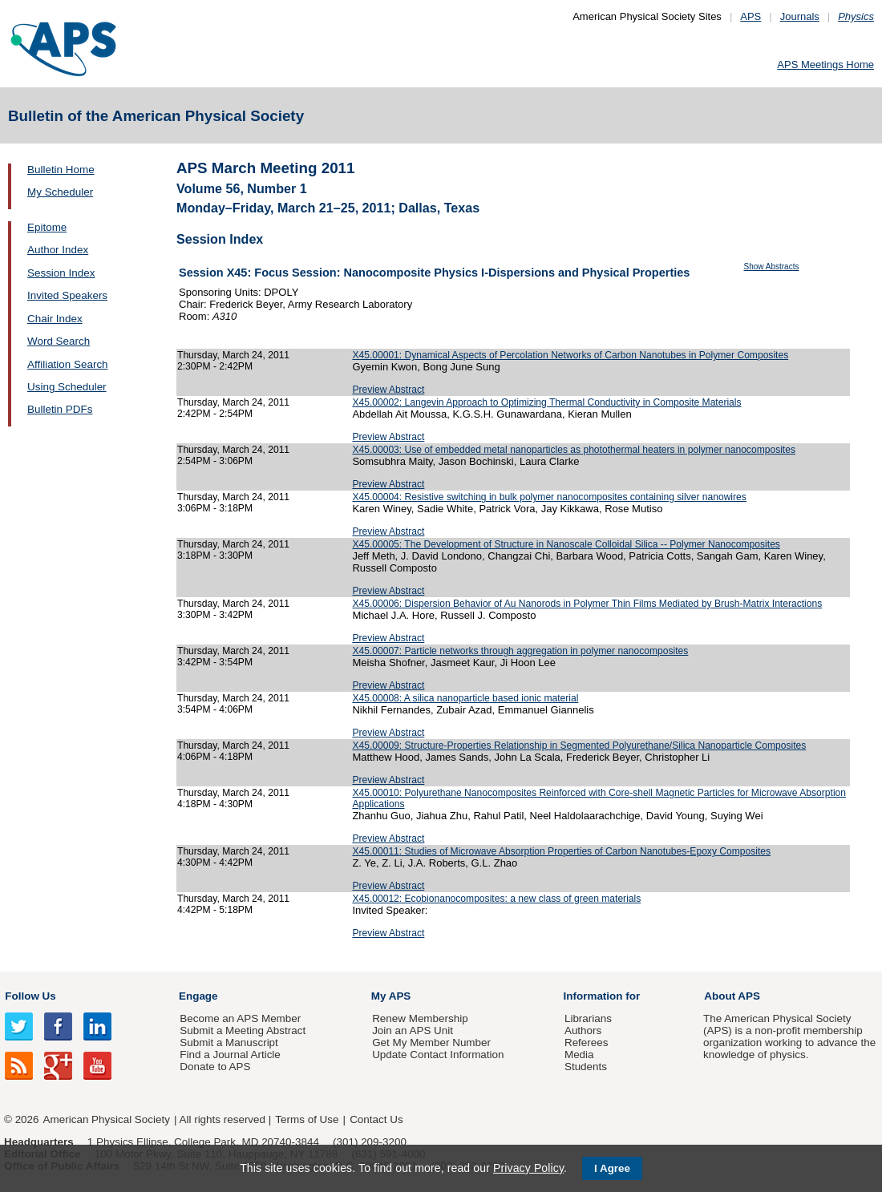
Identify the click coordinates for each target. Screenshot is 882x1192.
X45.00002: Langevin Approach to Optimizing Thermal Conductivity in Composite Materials (546, 402)
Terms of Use (306, 1119)
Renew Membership (420, 1018)
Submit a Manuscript (228, 1042)
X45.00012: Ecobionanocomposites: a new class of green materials (496, 898)
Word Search (58, 341)
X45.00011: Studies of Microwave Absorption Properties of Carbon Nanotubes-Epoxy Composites (561, 851)
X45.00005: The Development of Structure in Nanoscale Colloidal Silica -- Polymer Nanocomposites (566, 544)
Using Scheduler (67, 387)
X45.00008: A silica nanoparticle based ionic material (465, 698)
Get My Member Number (431, 1042)
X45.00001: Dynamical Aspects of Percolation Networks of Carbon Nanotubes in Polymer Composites (570, 355)
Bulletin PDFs (59, 409)
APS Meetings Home (825, 65)
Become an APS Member (240, 1018)
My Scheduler (60, 192)
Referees (586, 1042)
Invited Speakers (67, 295)
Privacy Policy (528, 1168)
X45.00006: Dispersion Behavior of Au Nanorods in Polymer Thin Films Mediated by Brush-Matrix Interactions (587, 603)
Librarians (588, 1018)
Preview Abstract (388, 389)
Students (585, 1067)
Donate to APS (215, 1067)
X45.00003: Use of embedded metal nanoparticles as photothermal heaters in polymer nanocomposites (573, 449)
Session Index (61, 273)
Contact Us (376, 1119)
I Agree (612, 1168)
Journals (799, 16)
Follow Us (30, 996)
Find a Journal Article (230, 1055)
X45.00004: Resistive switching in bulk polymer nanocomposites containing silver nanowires (549, 497)
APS (750, 16)
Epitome (47, 227)
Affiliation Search (67, 364)
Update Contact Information (438, 1055)
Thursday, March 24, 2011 (233, 355)
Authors (582, 1030)
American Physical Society (106, 1119)
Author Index (57, 250)
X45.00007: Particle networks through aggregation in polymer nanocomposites (520, 651)
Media (579, 1055)
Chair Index (55, 319)
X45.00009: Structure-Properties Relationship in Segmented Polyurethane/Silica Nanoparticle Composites (579, 745)
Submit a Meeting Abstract (242, 1030)
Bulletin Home (61, 170)
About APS (732, 996)
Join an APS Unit (412, 1030)
